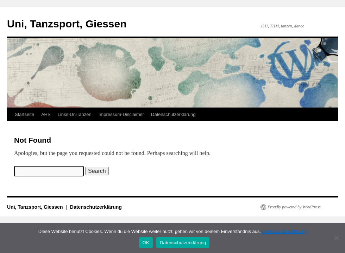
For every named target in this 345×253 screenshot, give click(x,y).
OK (146, 242)
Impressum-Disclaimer (121, 114)
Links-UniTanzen (75, 114)
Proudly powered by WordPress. (295, 207)
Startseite (24, 114)
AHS (46, 114)
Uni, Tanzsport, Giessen (67, 24)
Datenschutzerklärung (173, 114)
